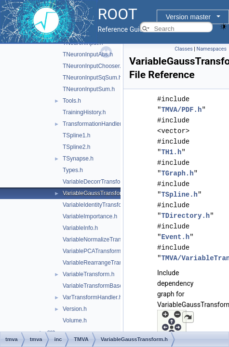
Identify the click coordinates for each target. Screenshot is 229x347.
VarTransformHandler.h (92, 297)
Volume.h (75, 320)
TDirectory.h (185, 215)
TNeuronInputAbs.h (88, 54)
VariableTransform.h (88, 274)
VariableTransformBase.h (95, 285)
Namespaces (212, 49)
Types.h (73, 170)
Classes (183, 49)
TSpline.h (179, 194)
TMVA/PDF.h (181, 109)
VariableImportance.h (90, 216)
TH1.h (171, 152)
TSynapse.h (78, 158)
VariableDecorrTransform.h (97, 181)
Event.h (175, 236)
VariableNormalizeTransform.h (101, 239)
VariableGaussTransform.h (97, 193)
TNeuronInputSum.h (89, 89)
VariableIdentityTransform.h (98, 204)
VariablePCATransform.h (94, 251)
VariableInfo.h (80, 228)
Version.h (75, 309)
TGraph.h (177, 173)
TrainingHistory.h (84, 112)
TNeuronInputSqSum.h (92, 77)
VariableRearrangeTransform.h (102, 262)
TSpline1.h (76, 135)
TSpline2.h (76, 147)
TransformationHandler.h (94, 123)
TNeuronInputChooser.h (93, 66)
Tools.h (72, 100)
